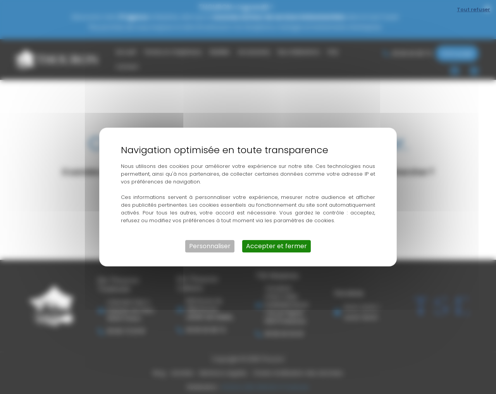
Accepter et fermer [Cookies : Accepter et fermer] (276, 246)
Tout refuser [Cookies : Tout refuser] (473, 9)
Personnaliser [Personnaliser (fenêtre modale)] (210, 246)
